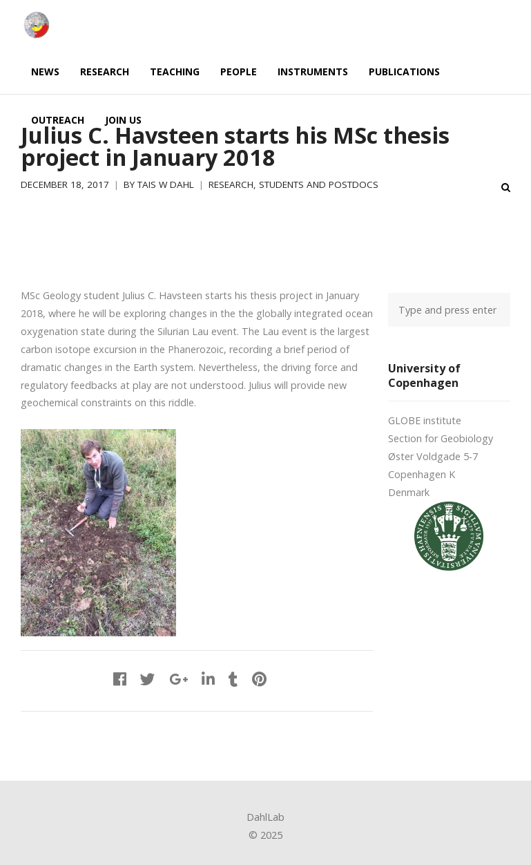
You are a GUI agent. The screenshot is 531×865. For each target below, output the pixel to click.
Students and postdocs (318, 184)
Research (231, 184)
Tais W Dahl (165, 184)
